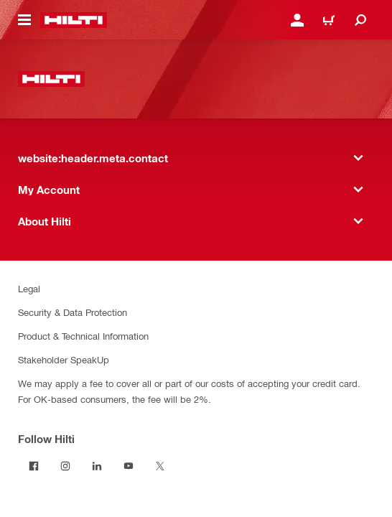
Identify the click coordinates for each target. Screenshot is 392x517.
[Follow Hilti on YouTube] (128, 466)
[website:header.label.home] (73, 20)
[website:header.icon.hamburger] (24, 20)
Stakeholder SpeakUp (63, 359)
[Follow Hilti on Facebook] (34, 466)
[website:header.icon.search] (360, 20)
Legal (29, 288)
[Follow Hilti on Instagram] (65, 466)
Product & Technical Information (83, 335)
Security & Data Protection (72, 312)
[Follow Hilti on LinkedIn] (97, 466)
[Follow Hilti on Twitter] (160, 466)
